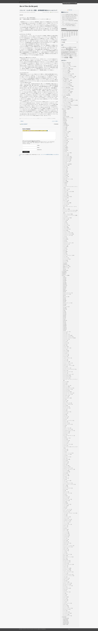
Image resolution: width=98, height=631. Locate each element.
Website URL (39, 150)
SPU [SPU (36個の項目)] (68, 54)
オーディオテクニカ (66, 157)
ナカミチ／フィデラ (66, 217)
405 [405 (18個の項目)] (61, 47)
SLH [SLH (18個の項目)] (63, 54)
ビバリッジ (65, 526)
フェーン (64, 538)
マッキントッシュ (66, 568)
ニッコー (64, 220)
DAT (64, 96)
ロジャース (65, 605)
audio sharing (26, 12)
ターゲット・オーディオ (67, 488)
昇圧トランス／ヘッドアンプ (42, 118)
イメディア (65, 360)
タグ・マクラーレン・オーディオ (68, 484)
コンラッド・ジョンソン (67, 429)
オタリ (64, 151)
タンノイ (64, 485)
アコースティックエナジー (67, 336)
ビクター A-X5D (55, 121)
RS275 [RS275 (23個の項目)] (75, 53)
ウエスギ (64, 140)
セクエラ (64, 473)
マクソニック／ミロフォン (67, 242)
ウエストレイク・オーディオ (68, 365)
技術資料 (63, 272)
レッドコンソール (66, 259)
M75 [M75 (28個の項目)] (65, 52)
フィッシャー (65, 531)
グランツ (64, 170)
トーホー (64, 216)
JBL (63, 307)
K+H (64, 311)
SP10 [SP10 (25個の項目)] (65, 54)
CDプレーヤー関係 (65, 62)
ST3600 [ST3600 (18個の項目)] (75, 54)
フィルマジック (65, 534)
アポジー (64, 345)
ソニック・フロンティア (67, 483)
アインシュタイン (66, 331)
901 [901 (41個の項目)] (64, 47)
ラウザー (64, 589)
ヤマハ (64, 251)
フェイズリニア (65, 535)
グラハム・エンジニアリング (68, 420)
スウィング (65, 194)
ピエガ (64, 528)
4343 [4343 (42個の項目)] (70, 47)
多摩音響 (64, 264)
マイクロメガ (65, 563)
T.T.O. (64, 121)
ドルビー (64, 506)
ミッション (65, 573)
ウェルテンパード (66, 364)
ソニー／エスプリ (66, 202)
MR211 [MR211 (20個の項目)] (71, 52)
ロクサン (64, 604)
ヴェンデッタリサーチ (67, 615)
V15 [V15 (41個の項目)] (65, 55)
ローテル (64, 260)
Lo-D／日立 (65, 116)
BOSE (64, 290)
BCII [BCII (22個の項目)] (65, 49)
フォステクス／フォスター (67, 234)
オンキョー (65, 155)
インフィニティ (65, 361)
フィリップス (65, 533)
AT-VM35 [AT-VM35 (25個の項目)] (74, 47)
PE (63, 319)
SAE (64, 324)
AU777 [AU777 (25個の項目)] (62, 49)
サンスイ (64, 181)
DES (64, 299)
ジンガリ (64, 455)
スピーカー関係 (65, 87)
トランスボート (65, 67)
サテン (64, 180)
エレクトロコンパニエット (67, 374)
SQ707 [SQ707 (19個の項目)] (73, 54)
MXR (64, 316)
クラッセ (64, 410)
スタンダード (65, 461)
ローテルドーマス (66, 609)
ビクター (64, 230)
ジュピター (65, 192)
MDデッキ (65, 97)
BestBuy (53, 118)
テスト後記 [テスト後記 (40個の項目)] (69, 55)
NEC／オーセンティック (67, 117)
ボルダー (64, 559)
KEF (64, 312)
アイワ (64, 127)
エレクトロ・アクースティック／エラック (70, 379)
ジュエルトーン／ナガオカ (67, 191)
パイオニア (65, 227)
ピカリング (65, 529)
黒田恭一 (64, 624)
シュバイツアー (65, 440)
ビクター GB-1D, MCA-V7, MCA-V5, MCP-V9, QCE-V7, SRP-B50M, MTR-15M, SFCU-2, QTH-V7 (70, 17)
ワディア (64, 610)
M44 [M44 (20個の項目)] (63, 52)
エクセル (64, 142)
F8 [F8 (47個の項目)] (69, 50)
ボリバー (64, 558)
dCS (64, 297)
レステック (65, 600)
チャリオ (64, 495)
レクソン (64, 598)
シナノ (64, 185)
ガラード (64, 401)
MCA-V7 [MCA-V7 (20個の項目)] (68, 52)
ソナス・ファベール (66, 480)
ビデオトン (65, 525)
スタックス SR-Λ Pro (65, 23)
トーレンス (65, 505)
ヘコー (64, 551)
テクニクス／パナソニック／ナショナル (70, 211)
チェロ (64, 494)
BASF (64, 286)
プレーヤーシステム (66, 75)
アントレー (65, 136)
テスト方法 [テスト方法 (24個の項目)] (74, 55)
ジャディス (65, 450)
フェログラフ (65, 536)
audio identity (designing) (24, 2)
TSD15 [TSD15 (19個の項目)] (62, 55)
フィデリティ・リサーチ (67, 232)
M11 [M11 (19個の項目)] (62, 52)
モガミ (64, 250)
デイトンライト (65, 500)
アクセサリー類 (65, 106)
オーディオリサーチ (66, 391)
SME (64, 325)
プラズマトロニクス (66, 543)
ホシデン (64, 237)
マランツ (64, 246)
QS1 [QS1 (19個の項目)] (73, 53)
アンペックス (65, 355)
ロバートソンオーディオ (67, 608)
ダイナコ (64, 489)
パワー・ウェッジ (66, 521)
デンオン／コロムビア (67, 214)
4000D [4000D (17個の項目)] (66, 47)
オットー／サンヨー (66, 152)
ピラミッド (65, 530)
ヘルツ (64, 236)
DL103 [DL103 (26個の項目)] (62, 50)
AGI (63, 279)
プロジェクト (65, 549)
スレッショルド (65, 471)
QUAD (64, 320)
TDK (64, 122)
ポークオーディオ (66, 560)
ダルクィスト (65, 491)
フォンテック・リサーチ (67, 235)
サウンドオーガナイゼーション (68, 435)
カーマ (64, 399)
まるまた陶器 (65, 125)
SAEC (64, 120)
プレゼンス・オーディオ (67, 546)
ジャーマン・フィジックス (67, 453)
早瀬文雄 (64, 620)
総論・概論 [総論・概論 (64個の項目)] (68, 57)
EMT (64, 300)
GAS (64, 304)
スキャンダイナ (65, 459)
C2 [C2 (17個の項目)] (73, 49)
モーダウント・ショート (67, 585)
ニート (64, 221)
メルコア (64, 249)
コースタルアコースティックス (68, 430)
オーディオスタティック (67, 389)
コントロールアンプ (66, 82)
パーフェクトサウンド (67, 524)
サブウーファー (65, 90)
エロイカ (64, 146)
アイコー (64, 126)
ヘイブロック (65, 550)
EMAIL (38, 148)
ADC (64, 277)
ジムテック (65, 190)
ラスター (64, 254)
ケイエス (64, 172)
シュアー (64, 439)
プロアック (65, 548)
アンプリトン (65, 354)
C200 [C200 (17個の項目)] (75, 49)
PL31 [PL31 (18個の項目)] (71, 53)
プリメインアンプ (66, 85)
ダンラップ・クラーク (67, 493)
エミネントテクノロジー (67, 371)
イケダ (64, 137)
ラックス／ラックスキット (67, 255)
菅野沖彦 (64, 623)
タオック (64, 205)
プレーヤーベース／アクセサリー (68, 76)
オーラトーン (65, 396)
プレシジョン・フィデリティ (68, 545)
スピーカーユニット (66, 92)
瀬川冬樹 (49, 118)
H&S (64, 305)
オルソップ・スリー (66, 385)
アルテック (65, 350)
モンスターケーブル (66, 584)
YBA (64, 330)
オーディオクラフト (66, 156)
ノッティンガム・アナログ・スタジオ (69, 513)
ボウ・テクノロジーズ (67, 554)
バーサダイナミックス (67, 519)
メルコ (64, 247)
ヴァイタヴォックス (66, 613)
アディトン (65, 340)
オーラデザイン (65, 395)
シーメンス (65, 443)
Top (69, 629)
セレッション (65, 475)
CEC (64, 112)
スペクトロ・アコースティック (68, 469)
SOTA (64, 326)
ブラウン (64, 540)
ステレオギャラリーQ (66, 196)
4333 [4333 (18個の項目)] (68, 47)
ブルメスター (65, 541)
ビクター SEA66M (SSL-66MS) (67, 14)
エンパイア (65, 381)
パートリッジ (65, 523)
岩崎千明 (64, 619)
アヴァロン (65, 356)
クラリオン (65, 167)
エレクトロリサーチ (66, 376)
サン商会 (64, 182)
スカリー (64, 458)
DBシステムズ (65, 296)
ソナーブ (64, 481)
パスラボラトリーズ (66, 520)
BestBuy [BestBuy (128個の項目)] (69, 49)
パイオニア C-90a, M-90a (66, 25)
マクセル (64, 241)
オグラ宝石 (65, 150)
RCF (64, 321)
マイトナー (65, 565)
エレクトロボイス (66, 375)
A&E (64, 111)
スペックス (65, 197)
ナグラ (64, 508)
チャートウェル (65, 496)
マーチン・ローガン (66, 570)
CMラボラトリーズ (66, 294)
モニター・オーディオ (67, 583)
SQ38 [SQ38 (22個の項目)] (70, 54)
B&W (64, 284)
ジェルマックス (65, 189)
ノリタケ (64, 222)
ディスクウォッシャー (67, 499)
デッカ (64, 501)
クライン (64, 409)
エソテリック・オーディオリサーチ (69, 369)
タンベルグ (65, 486)
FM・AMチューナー (66, 80)
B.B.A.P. (64, 285)
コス (64, 426)
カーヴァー (65, 400)
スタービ (64, 464)
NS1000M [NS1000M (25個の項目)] (63, 53)
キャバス (64, 405)
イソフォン (65, 359)
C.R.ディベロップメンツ (67, 292)
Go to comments (46, 12)
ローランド (65, 261)
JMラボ (64, 309)
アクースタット (65, 334)
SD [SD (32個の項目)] (62, 54)
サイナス (64, 434)
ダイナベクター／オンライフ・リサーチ (70, 206)
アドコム (64, 341)
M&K (64, 315)
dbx (63, 295)
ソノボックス (65, 204)
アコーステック (65, 339)
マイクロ (64, 239)
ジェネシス (65, 445)
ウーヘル (64, 366)
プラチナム (65, 544)
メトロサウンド (65, 578)
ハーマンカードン (66, 516)
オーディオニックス (66, 160)
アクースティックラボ (67, 335)
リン (64, 593)
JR (63, 310)
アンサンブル (65, 351)
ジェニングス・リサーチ (67, 444)
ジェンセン (65, 449)
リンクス (64, 594)
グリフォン (65, 421)
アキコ (64, 130)
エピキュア (65, 370)
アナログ (64, 344)
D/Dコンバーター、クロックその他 (69, 66)
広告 (63, 271)
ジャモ (64, 451)
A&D (64, 110)
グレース (64, 171)
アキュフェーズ (65, 131)
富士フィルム (65, 265)
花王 (64, 269)
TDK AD (21, 121)
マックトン (65, 245)
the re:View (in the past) (29, 6)
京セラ (64, 262)
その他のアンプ (65, 81)
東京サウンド (65, 267)
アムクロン (65, 346)
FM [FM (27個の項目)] (71, 50)
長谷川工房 (65, 270)
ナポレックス (65, 219)
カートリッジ (65, 70)
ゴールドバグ (65, 176)
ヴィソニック (65, 614)
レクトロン (65, 599)
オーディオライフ (66, 161)
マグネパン (65, 566)
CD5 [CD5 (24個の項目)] (77, 49)
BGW (64, 287)
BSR (64, 291)
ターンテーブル (65, 71)
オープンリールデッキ (24, 118)
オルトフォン (65, 386)
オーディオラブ (65, 390)
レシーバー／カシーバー (33, 118)
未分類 (63, 274)
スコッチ (64, 460)
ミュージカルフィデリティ (67, 574)
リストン (64, 256)
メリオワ (64, 580)
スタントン (65, 463)
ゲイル (64, 425)
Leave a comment (54, 12)
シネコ (64, 436)
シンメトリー (65, 441)
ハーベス (64, 515)
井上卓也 (64, 618)
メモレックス (65, 579)
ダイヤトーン (65, 209)
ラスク (64, 252)
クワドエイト (65, 416)
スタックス (65, 195)
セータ (64, 476)
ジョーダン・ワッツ (66, 454)
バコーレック (65, 518)
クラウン (64, 166)
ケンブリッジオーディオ (67, 424)
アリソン (64, 349)
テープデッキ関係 (65, 95)
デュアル (64, 503)
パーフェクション (66, 229)
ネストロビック (65, 511)
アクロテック (65, 132)
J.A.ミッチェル (65, 306)
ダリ (64, 490)
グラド (64, 419)
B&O (64, 282)
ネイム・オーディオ (66, 510)
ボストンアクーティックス (67, 556)
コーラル (64, 175)
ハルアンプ (65, 226)
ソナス (64, 479)
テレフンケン (65, 498)
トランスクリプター (66, 504)
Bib (63, 289)
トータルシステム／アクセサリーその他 (69, 105)
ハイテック (65, 224)
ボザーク (64, 555)
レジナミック (65, 257)
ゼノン (64, 199)
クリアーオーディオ (66, 411)
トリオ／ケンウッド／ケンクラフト (69, 215)
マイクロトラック (66, 561)
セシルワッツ (65, 474)
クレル (64, 414)
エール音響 (65, 147)
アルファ (64, 135)
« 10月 (62, 37)
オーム (64, 162)
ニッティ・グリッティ (67, 509)
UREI (64, 329)
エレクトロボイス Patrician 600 (67, 20)
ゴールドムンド (65, 431)
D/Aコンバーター (66, 65)
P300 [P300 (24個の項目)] (66, 53)
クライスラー (65, 165)
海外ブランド (64, 275)
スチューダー (65, 465)
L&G (64, 115)
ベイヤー (64, 553)
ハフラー (64, 514)
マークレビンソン (66, 569)
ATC (64, 281)
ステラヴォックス (66, 466)
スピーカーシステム (66, 91)
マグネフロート (65, 244)
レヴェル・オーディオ (67, 603)
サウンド (64, 177)
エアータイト (65, 141)
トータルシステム (66, 107)
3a (63, 276)
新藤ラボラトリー (66, 266)
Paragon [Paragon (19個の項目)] (69, 53)
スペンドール (65, 470)
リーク (64, 595)
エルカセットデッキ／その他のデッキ (69, 100)
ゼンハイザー (65, 478)
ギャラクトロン (65, 406)
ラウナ (64, 590)
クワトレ (64, 415)
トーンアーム (65, 72)
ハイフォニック (65, 225)
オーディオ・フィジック (67, 394)
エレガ (64, 145)
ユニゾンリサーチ (66, 588)
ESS (64, 301)
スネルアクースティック (67, 468)
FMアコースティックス (67, 302)
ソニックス (65, 201)
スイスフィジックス (66, 456)
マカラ (64, 240)
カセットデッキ (65, 102)
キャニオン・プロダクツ (67, 404)
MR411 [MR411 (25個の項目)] (73, 52)
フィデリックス (65, 231)
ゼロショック (65, 200)
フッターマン (65, 539)
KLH (64, 314)
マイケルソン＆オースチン (67, 564)
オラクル (64, 384)
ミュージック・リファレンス (68, 575)
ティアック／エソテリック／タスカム (69, 210)
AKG (64, 280)
